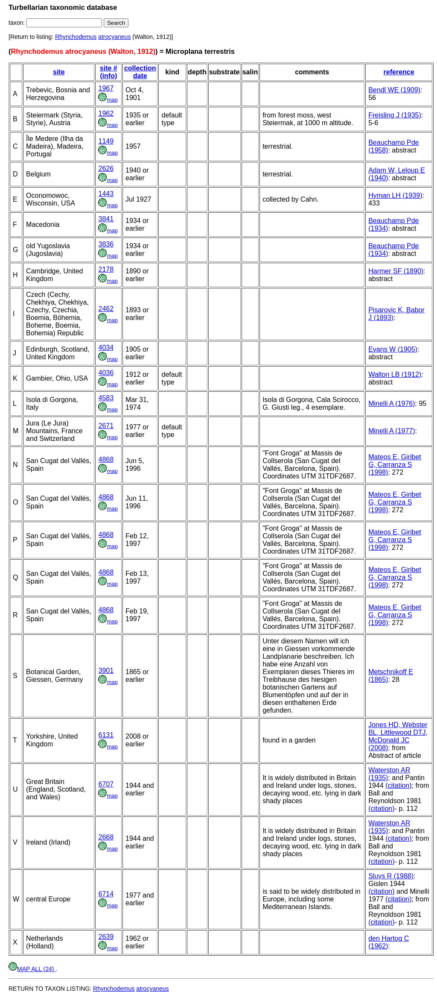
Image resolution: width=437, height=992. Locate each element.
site (59, 72)
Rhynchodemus (75, 36)
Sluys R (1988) (391, 876)
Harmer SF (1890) (395, 271)
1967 (106, 88)
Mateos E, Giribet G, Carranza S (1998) (394, 464)
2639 (106, 936)
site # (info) (108, 72)
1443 (106, 193)
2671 (106, 425)
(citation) (398, 785)
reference (399, 72)
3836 (106, 244)
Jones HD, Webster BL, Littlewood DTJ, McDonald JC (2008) (398, 736)
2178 (106, 269)
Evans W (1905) (392, 349)
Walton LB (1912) (394, 374)
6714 (106, 894)
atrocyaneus (114, 36)
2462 (106, 308)
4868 (106, 459)
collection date (140, 72)
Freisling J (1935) (394, 115)
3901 (106, 670)
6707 (106, 784)
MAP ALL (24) (32, 969)
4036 (106, 372)
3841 (106, 219)
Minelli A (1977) (391, 430)
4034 (106, 347)
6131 (106, 735)
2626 (106, 168)
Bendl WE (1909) (394, 90)
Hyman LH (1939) (395, 195)
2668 (106, 837)
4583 (106, 398)
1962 (106, 113)
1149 (106, 141)
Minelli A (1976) (391, 403)
